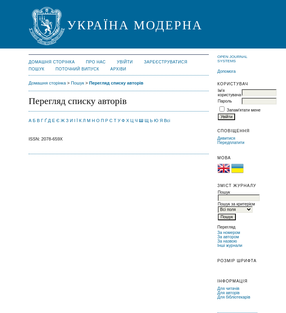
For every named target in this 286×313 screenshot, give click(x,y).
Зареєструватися (166, 62)
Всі (167, 120)
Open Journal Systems (232, 58)
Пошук (36, 69)
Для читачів (228, 288)
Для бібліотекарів (233, 297)
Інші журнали (229, 245)
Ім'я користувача (229, 92)
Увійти (125, 62)
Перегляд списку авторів (116, 83)
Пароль (225, 101)
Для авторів (228, 293)
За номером (228, 232)
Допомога (226, 71)
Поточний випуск (77, 69)
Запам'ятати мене (244, 110)
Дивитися (226, 138)
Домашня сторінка (52, 62)
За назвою (227, 241)
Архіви (118, 69)
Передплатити (230, 142)
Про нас (96, 62)
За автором (228, 237)
